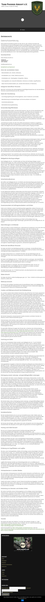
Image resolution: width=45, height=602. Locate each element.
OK (22, 600)
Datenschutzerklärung (7, 564)
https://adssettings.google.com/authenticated (12, 525)
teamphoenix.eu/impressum (8, 67)
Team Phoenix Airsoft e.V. (14, 4)
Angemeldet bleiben (7, 592)
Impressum (4, 566)
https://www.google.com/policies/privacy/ (11, 524)
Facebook (4, 562)
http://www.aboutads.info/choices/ (25, 331)
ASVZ (3, 558)
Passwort (28, 588)
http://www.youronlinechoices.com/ (9, 332)
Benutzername (5, 588)
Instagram (4, 560)
